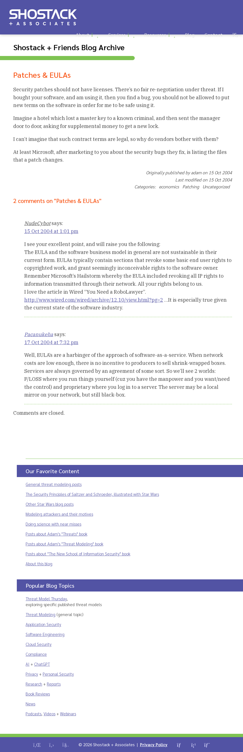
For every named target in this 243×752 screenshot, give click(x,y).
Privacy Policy (154, 744)
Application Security (43, 624)
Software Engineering (45, 634)
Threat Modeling (40, 614)
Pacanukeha (38, 334)
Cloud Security (39, 644)
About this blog (39, 563)
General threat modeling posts (54, 484)
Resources (155, 34)
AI (27, 664)
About (82, 34)
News (30, 703)
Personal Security (58, 673)
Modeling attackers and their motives (59, 514)
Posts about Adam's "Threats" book (56, 533)
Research (34, 683)
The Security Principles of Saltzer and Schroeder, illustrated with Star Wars (92, 494)
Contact (213, 34)
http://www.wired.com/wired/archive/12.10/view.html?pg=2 (93, 300)
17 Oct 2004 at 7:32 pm (51, 342)
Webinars (68, 713)
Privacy (32, 673)
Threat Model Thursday (46, 598)
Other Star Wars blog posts (50, 504)
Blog (190, 34)
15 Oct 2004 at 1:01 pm (51, 231)
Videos (49, 713)
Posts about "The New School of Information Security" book (78, 553)
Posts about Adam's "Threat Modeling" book (64, 543)
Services (117, 34)
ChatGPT (42, 664)
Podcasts (33, 713)
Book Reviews (38, 693)
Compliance (36, 654)
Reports (54, 683)
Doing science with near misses (53, 523)
